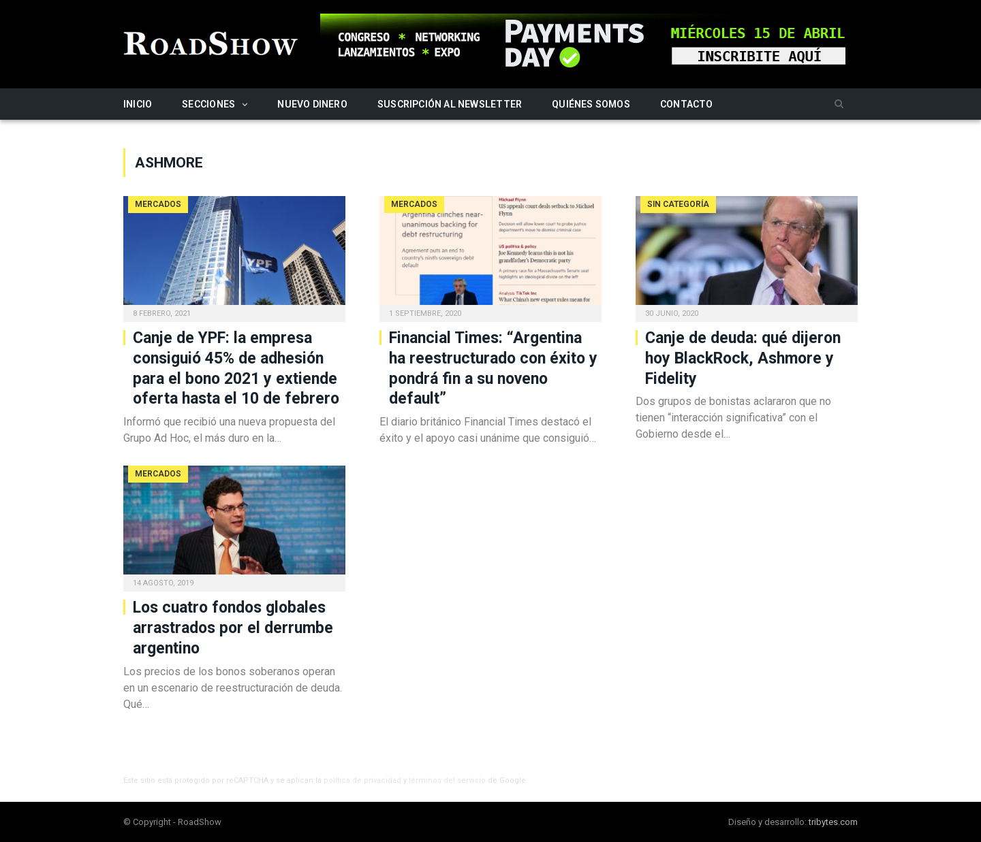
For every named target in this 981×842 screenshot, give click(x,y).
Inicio (137, 104)
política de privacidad (362, 780)
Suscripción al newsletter (449, 104)
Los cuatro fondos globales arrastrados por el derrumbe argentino (233, 628)
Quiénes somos (591, 104)
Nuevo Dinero (312, 104)
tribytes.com (833, 822)
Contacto (686, 104)
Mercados (158, 204)
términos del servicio (447, 780)
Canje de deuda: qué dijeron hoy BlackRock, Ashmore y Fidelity (743, 358)
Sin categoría (678, 204)
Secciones (208, 104)
